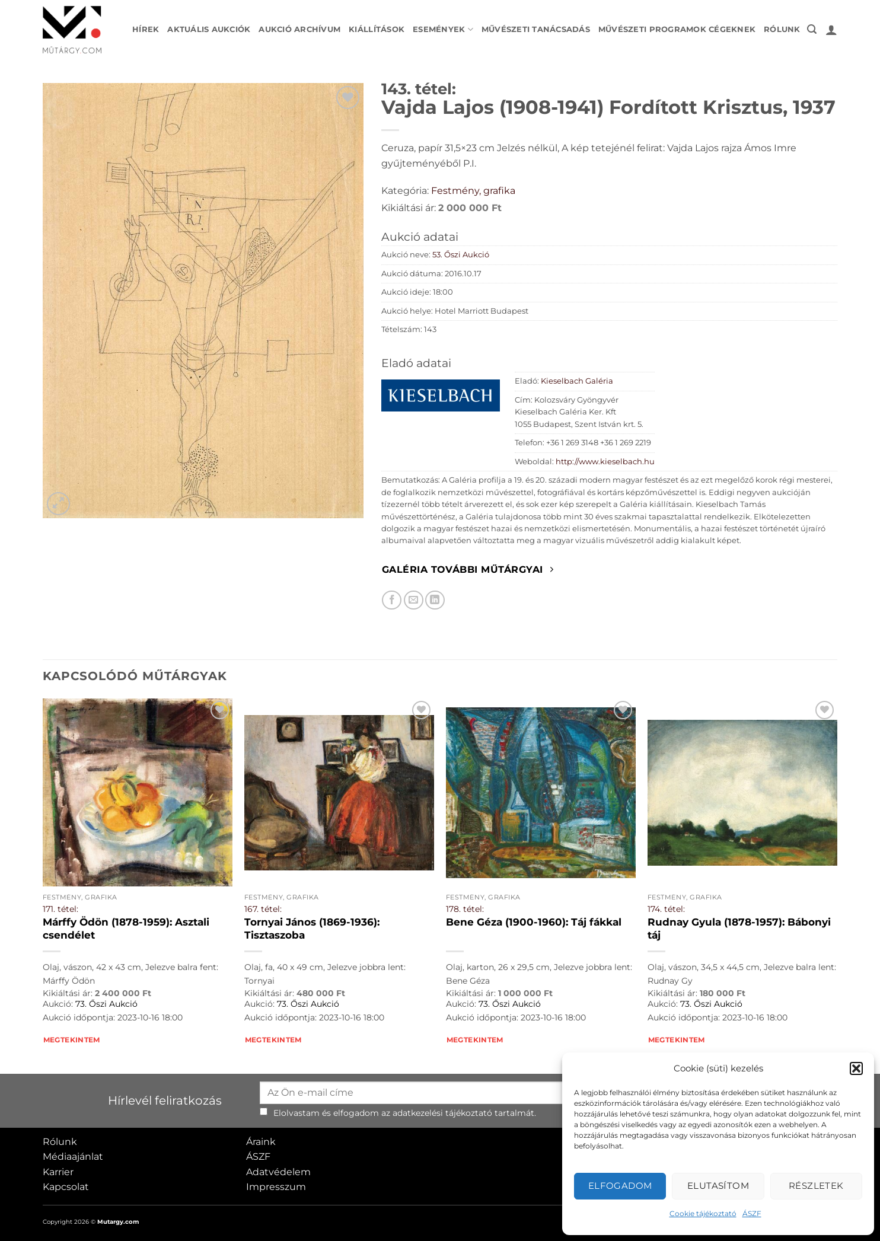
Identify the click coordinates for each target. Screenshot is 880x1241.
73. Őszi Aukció (106, 1003)
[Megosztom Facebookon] (391, 600)
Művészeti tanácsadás (536, 29)
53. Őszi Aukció (460, 254)
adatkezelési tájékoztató (442, 1113)
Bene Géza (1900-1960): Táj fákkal (533, 922)
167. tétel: (263, 909)
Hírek (145, 29)
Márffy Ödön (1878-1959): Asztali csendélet (126, 928)
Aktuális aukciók (208, 29)
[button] (856, 1068)
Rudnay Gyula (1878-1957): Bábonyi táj (739, 928)
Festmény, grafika (473, 190)
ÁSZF (751, 1213)
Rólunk (782, 29)
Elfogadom (620, 1185)
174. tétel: (666, 909)
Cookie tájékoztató (702, 1213)
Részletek (816, 1185)
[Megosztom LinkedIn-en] (435, 600)
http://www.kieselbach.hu (605, 461)
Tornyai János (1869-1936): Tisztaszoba (312, 928)
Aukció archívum (299, 29)
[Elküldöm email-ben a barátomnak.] (413, 600)
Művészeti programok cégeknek (676, 29)
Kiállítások (376, 29)
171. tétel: (60, 909)
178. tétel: (465, 909)
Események (443, 29)
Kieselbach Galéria (577, 381)
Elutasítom (718, 1185)
